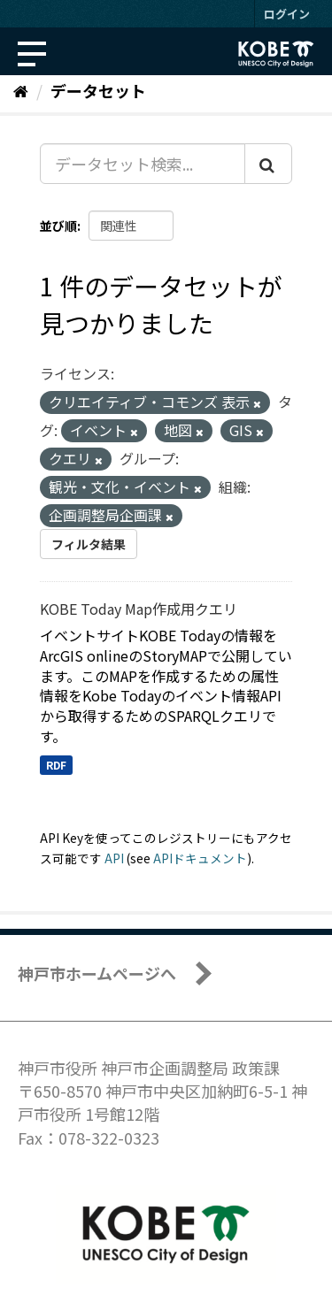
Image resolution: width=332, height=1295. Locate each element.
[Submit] (268, 163)
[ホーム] (20, 90)
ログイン (287, 13)
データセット (98, 90)
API (114, 858)
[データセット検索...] (142, 163)
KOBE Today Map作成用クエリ (138, 608)
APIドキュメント (200, 858)
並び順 (58, 225)
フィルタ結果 (88, 544)
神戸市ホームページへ (97, 973)
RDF (56, 764)
